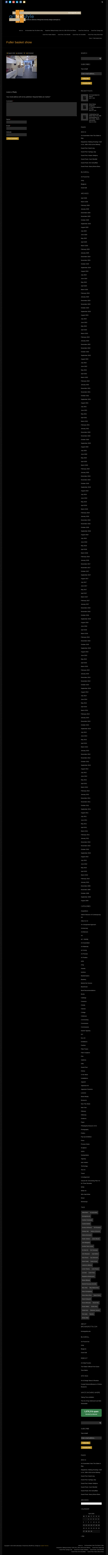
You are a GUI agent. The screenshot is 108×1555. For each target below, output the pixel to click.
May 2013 (84, 739)
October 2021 (85, 395)
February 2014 (85, 714)
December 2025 (85, 212)
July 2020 (84, 450)
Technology (84, 1166)
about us (21, 30)
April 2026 (84, 198)
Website (8, 132)
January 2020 (85, 472)
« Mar (82, 1536)
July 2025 (84, 231)
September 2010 (86, 853)
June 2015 (84, 655)
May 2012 (84, 780)
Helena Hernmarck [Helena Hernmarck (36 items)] (86, 1235)
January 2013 (85, 750)
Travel (83, 1173)
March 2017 (84, 597)
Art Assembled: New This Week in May (34, 30)
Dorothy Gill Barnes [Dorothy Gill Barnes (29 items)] (87, 1227)
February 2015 (85, 670)
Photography (85, 1129)
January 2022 (85, 384)
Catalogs (83, 998)
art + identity (84, 939)
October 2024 (85, 264)
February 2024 (85, 293)
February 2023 (85, 337)
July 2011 (84, 816)
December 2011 (85, 798)
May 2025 (84, 238)
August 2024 (84, 271)
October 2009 (85, 893)
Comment (9, 101)
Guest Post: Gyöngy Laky (97, 30)
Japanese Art (85, 1085)
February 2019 (85, 512)
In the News (84, 1074)
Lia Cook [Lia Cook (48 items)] (84, 1272)
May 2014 (84, 703)
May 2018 (84, 545)
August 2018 (84, 534)
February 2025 (85, 249)
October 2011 (85, 805)
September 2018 (86, 531)
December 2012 (85, 754)
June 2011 (84, 820)
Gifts (82, 1063)
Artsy (82, 180)
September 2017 (86, 575)
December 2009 (85, 886)
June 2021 (84, 410)
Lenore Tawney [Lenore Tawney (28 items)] (86, 1268)
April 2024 (84, 286)
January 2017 (85, 604)
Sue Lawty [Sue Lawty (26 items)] (84, 1314)
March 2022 (84, 377)
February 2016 (85, 637)
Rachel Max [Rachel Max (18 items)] (96, 1302)
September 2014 (86, 688)
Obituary (83, 1111)
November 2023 (85, 304)
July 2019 (84, 494)
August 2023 (84, 315)
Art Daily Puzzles (86, 1363)
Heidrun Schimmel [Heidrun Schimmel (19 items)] (95, 1231)
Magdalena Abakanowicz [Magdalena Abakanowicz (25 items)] (88, 1276)
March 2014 (84, 710)
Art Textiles (84, 957)
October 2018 (85, 527)
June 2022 (84, 366)
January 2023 (85, 341)
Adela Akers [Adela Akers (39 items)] (85, 1212)
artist (82, 961)
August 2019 (84, 491)
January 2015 (85, 673)
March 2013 (84, 747)
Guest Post (84, 1067)
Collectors (84, 1016)
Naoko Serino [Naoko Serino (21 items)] (97, 1295)
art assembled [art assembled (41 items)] (93, 1212)
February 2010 (85, 878)
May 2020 (84, 458)
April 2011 (84, 827)
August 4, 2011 (11, 53)
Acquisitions (84, 911)
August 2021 (84, 403)
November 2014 (85, 681)
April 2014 (84, 706)
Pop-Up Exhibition (86, 1137)
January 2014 (85, 717)
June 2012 (84, 776)
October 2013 (85, 725)
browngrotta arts (86, 1331)
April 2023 (84, 330)
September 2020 (86, 443)
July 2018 (84, 538)
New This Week (85, 1104)
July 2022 (84, 362)
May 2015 (84, 659)
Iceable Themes (44, 1545)
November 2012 (85, 758)
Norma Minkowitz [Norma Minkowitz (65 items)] (86, 1302)
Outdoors (83, 1118)
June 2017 (84, 586)
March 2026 (84, 201)
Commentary (85, 1019)
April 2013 (84, 743)
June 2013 (84, 736)
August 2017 (84, 578)
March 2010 (84, 875)
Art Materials (84, 946)
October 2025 (85, 220)
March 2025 (84, 245)
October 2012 (85, 761)
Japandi (83, 1082)
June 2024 (84, 278)
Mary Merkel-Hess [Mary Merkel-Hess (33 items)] (94, 1287)
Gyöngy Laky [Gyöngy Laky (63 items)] (85, 1231)
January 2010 (85, 882)
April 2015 (84, 663)
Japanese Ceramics (87, 1089)
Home (90, 38)
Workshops (84, 1201)
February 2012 (85, 791)
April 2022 (84, 373)
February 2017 (85, 600)
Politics (83, 1133)
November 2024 (85, 260)
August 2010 (84, 856)
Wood (82, 1198)
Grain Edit (84, 188)
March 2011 (84, 831)
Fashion (83, 1045)
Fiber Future (84, 1049)
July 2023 (84, 319)
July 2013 (84, 732)
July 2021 (84, 406)
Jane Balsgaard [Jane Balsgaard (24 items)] (86, 1242)
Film (82, 1056)
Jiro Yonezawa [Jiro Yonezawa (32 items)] (93, 1250)
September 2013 (86, 728)
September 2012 (86, 765)
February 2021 (85, 425)
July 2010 (84, 860)
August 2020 (84, 447)
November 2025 (85, 216)
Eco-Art (83, 1038)
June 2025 (84, 234)
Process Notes (85, 1144)
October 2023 (85, 308)
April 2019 (84, 505)
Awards (83, 968)
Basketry (83, 979)
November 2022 (85, 348)
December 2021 (85, 388)
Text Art (83, 1169)
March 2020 (84, 465)
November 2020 (85, 436)
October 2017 (85, 571)
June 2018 (84, 542)
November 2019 (85, 480)
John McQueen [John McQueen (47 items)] (86, 1253)
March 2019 (84, 509)
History (83, 1071)
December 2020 (85, 432)
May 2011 (84, 824)
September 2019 (86, 487)
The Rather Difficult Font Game (90, 1366)
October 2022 (85, 351)
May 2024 (84, 282)
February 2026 (85, 205)
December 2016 (85, 608)
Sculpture (84, 1148)
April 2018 (84, 549)
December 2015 (85, 641)
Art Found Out (85, 177)
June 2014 (84, 699)
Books (83, 994)
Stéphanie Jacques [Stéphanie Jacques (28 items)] (95, 1310)
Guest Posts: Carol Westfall (64, 34)
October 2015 (85, 644)
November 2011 (85, 802)
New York (84, 1107)
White (82, 1187)
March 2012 (84, 787)
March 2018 (84, 553)
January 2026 (85, 209)
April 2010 (84, 871)
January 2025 (85, 253)
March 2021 (84, 421)
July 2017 (84, 582)
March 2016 (84, 633)
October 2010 (85, 849)
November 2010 (85, 845)
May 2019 (84, 502)
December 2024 (85, 256)
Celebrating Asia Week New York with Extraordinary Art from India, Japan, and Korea (95, 117)
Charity (83, 1005)
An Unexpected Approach (88, 924)
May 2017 (84, 589)
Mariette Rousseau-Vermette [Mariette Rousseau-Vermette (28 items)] (89, 1284)
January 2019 (85, 516)
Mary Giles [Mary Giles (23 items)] (85, 1287)
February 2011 (85, 834)
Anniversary (84, 928)
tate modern (84, 1162)
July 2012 (84, 772)
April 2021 (84, 417)
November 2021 (85, 392)
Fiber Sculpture (85, 1052)
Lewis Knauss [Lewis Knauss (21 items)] (95, 1268)
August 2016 (84, 622)
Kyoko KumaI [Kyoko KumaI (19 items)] (94, 1261)
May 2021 (84, 414)
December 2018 (85, 520)
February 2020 (85, 469)
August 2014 (84, 692)
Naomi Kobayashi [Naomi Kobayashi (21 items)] (86, 1299)
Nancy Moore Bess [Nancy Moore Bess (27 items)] (87, 1295)
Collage (83, 1012)
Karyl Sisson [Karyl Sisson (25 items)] (85, 1257)
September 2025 (86, 223)
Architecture (84, 932)
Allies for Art (84, 921)
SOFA (83, 1151)
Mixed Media (85, 1096)
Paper (83, 1122)
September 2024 (86, 267)
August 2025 (84, 227)
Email (8, 126)
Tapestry (83, 1159)
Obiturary (83, 1115)
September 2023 (86, 311)
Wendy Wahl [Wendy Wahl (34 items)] (85, 1317)
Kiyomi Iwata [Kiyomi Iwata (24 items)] (85, 1261)
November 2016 (85, 611)
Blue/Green (84, 987)
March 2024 (84, 289)
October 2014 (85, 684)
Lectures (83, 1093)
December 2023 (85, 300)
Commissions (85, 1027)
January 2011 (85, 838)
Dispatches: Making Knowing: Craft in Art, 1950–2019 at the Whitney (60, 30)
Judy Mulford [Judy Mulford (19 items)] (95, 1253)
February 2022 (85, 381)
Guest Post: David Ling (83, 30)
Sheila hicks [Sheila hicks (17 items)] (85, 1310)
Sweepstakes (85, 1155)
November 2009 (85, 889)
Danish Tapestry (85, 1030)
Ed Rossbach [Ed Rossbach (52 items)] (97, 1227)
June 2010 (84, 864)
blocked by (91, 1412)
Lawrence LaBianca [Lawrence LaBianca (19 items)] (87, 1265)
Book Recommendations (88, 990)
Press (82, 1140)
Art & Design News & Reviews (90, 1380)
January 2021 (85, 428)
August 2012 (84, 769)
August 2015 (84, 652)
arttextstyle (19, 53)
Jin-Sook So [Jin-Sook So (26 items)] (85, 1250)
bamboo (83, 972)
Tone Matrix (84, 1370)
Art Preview (84, 954)
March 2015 (84, 666)
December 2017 (85, 564)
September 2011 (86, 809)
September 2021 (86, 399)
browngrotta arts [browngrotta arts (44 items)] (86, 1216)
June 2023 (84, 322)
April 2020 (84, 461)
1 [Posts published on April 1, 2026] (88, 1519)
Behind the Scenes (86, 983)
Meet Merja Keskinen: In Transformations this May (95, 106)
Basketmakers (85, 976)
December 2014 (85, 677)
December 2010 (85, 842)
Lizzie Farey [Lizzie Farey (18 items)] (92, 1272)
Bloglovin (83, 184)
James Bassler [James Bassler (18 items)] (96, 1238)
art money (84, 950)
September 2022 (86, 355)
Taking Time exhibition (87, 1397)
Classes (83, 1008)
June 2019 (84, 498)
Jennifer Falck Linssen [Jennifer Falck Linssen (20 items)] (87, 1246)
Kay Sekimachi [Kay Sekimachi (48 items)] (94, 1257)
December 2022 (85, 344)
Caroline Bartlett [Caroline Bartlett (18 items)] (86, 1223)
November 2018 (85, 523)
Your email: (84, 69)
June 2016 (84, 626)
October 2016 (85, 615)
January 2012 (85, 794)
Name (8, 119)
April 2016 (84, 630)
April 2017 (84, 593)
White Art (83, 1190)
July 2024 (84, 275)
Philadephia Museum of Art (89, 1126)
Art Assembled (85, 943)
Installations (84, 1078)
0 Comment (30, 53)
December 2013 (85, 721)
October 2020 (85, 439)
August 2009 (84, 900)
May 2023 (84, 326)
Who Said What (85, 1194)
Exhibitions (84, 1041)
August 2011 (84, 813)
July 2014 (84, 695)
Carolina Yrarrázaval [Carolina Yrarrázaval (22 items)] (87, 1220)
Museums (84, 1100)
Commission (84, 1023)
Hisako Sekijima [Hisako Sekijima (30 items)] (86, 1238)
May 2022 (84, 370)
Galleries (83, 1060)
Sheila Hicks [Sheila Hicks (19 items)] (94, 1306)
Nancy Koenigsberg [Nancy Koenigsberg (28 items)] (87, 1291)
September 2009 (86, 897)
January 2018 (85, 560)
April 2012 (84, 783)
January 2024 (85, 297)
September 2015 (86, 648)
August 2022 (84, 359)
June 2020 (84, 454)
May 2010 (84, 867)
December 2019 (85, 476)
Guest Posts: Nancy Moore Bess (95, 34)
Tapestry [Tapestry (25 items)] (91, 1314)
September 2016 (86, 619)
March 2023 (84, 333)
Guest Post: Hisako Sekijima (49, 34)
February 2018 (85, 556)
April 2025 (84, 242)
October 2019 (85, 483)
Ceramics (84, 1001)
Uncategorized (85, 1177)
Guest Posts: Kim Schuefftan (79, 34)
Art (82, 935)
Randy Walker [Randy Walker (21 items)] (85, 1306)
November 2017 (85, 567)
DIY (82, 1034)
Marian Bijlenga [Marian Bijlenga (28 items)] (86, 1280)
